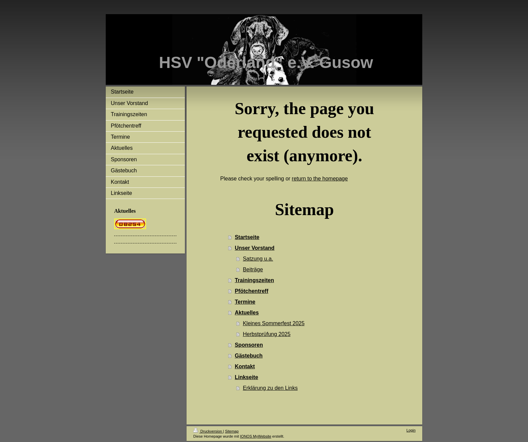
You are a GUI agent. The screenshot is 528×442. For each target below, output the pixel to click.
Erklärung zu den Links (270, 388)
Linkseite (246, 377)
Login (411, 430)
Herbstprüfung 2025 (266, 334)
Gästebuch (249, 356)
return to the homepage (320, 178)
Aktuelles (247, 312)
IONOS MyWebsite (255, 436)
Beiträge (253, 269)
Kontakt (245, 366)
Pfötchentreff (251, 291)
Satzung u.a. (258, 259)
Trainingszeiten (254, 280)
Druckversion (208, 431)
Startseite (247, 237)
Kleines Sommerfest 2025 (273, 323)
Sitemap (231, 431)
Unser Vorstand (254, 248)
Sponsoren (249, 345)
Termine (245, 302)
